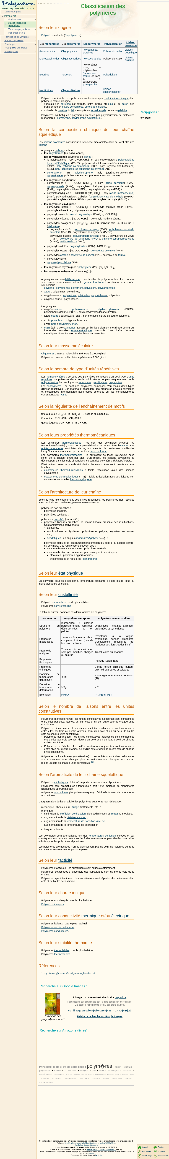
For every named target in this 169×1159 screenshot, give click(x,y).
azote (47, 291)
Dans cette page (12, 11)
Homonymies (11, 51)
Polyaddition (110, 74)
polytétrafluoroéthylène (86, 235)
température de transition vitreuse (86, 821)
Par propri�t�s (16, 32)
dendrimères (90, 558)
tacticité (65, 860)
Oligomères (47, 353)
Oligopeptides (69, 51)
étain (47, 327)
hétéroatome (72, 279)
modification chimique (116, 98)
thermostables (62, 954)
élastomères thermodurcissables (63, 470)
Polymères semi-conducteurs (57, 927)
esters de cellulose (72, 106)
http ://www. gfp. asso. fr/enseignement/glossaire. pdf (69, 973)
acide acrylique (115, 182)
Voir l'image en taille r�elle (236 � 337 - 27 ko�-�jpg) (99, 1010)
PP (96, 694)
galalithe (122, 110)
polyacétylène (55, 175)
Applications (14, 19)
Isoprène (44, 74)
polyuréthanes (99, 295)
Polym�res (10, 16)
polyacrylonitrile (78, 246)
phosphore (57, 320)
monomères (52, 43)
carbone (59, 150)
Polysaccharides (92, 58)
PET (109, 694)
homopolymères (56, 376)
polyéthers (77, 287)
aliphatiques (61, 782)
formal (121, 255)
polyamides (69, 295)
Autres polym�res (14, 40)
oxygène (49, 287)
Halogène (53, 226)
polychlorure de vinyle (86, 229)
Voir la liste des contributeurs (86, 1145)
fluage (75, 807)
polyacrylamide (55, 186)
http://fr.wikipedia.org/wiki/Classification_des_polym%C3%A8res (89, 1143)
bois (110, 103)
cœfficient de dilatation (73, 813)
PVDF (95, 238)
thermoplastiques (71, 442)
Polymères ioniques (52, 904)
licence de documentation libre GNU (101, 1149)
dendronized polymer (87, 538)
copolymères (54, 386)
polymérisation (49, 382)
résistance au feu (76, 817)
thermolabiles (61, 950)
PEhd (102, 694)
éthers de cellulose (95, 106)
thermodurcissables (71, 455)
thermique (90, 916)
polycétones (63, 287)
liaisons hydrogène (81, 479)
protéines (88, 52)
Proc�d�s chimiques (15, 47)
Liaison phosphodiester (111, 90)
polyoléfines (55, 153)
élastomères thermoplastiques (61, 476)
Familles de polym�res (16, 37)
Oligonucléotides (70, 90)
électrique (120, 916)
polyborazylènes (68, 323)
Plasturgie (9, 44)
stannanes (69, 327)
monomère (85, 382)
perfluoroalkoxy (68, 241)
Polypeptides (90, 49)
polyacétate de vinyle (103, 250)
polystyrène (63, 117)
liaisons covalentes (54, 142)
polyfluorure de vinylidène (75, 238)
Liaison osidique (129, 58)
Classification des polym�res (17, 24)
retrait (114, 813)
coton (125, 103)
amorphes (60, 602)
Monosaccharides (49, 58)
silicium (59, 309)
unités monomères (52, 448)
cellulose (66, 103)
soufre (54, 315)
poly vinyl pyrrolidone (59, 262)
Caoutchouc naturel (89, 74)
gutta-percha (90, 84)
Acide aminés (47, 51)
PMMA (65, 694)
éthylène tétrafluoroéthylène (118, 238)
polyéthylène (100, 382)
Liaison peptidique (131, 51)
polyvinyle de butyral (82, 255)
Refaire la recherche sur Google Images (99, 1016)
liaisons (42, 144)
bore (53, 323)
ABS (63, 394)
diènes (87, 156)
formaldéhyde (98, 110)
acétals (64, 255)
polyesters (90, 287)
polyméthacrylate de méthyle (106, 196)
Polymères (47, 35)
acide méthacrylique (121, 193)
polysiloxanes (79, 309)
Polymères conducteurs (54, 931)
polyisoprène (54, 172)
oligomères (73, 43)
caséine (62, 110)
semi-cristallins (62, 605)
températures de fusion (102, 835)
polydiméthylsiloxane (108, 309)
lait (72, 110)
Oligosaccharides (71, 58)
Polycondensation (113, 51)
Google (91, 1153)
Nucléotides (46, 90)
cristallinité (68, 594)
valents (124, 445)
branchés (59, 519)
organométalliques (81, 330)
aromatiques (61, 792)
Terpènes (66, 74)
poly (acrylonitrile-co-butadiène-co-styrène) (80, 168)
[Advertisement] (54, 12)
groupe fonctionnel (95, 282)
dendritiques (54, 538)
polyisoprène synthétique (86, 117)
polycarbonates (106, 287)
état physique (70, 573)
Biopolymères (72, 35)
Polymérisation (113, 43)
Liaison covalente (131, 44)
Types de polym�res (19, 29)
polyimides (83, 295)
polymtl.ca (120, 997)
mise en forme (98, 451)
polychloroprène (83, 172)
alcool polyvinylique (81, 214)
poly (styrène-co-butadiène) (73, 166)
